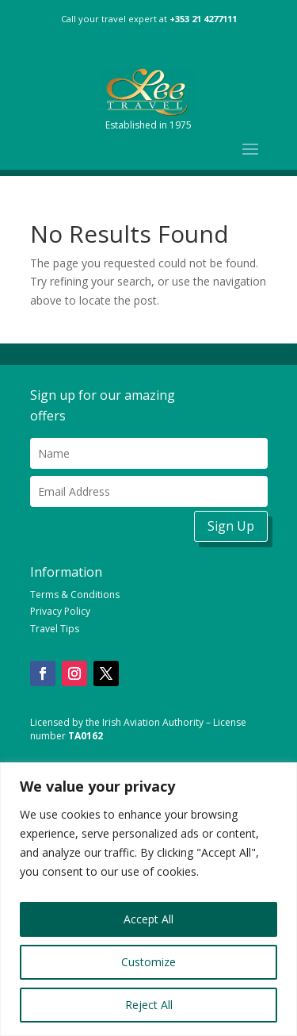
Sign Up (231, 526)
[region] (148, 899)
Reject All (149, 1004)
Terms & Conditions (75, 594)
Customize (148, 961)
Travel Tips (54, 628)
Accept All (148, 919)
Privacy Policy (60, 611)
